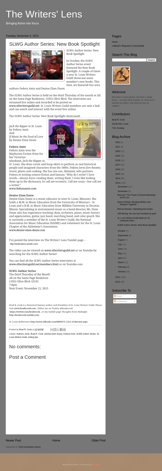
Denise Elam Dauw (53, 334)
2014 (118, 178)
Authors (20, 334)
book (27, 334)
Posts (118, 296)
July (120, 244)
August (121, 240)
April (120, 258)
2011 (118, 282)
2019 (118, 156)
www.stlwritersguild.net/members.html (33, 264)
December (123, 186)
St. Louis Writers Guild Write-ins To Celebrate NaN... (133, 219)
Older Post (99, 440)
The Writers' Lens (44, 14)
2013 (118, 183)
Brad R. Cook (37, 334)
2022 (118, 142)
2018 (118, 160)
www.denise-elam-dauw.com (27, 230)
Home (56, 440)
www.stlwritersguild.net (24, 106)
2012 (118, 277)
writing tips (33, 337)
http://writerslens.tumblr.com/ (24, 244)
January (122, 271)
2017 (118, 165)
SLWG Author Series (86, 334)
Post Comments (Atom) (30, 447)
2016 (118, 169)
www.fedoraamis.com (22, 188)
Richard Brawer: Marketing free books (135, 209)
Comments (120, 301)
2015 (118, 174)
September (123, 235)
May (120, 253)
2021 (118, 147)
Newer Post (13, 440)
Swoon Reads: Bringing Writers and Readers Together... (134, 203)
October (122, 231)
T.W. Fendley (118, 128)
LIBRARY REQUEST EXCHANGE (128, 46)
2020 (118, 151)
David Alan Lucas (120, 124)
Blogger (95, 464)
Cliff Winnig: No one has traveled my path (136, 213)
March (121, 262)
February (122, 267)
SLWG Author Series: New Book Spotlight (136, 225)
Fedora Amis (69, 334)
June (120, 249)
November (123, 191)
